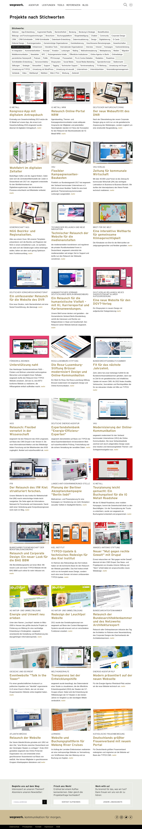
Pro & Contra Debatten (84, 58)
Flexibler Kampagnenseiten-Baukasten (64, 174)
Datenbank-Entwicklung (61, 39)
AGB (58, 827)
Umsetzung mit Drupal (118, 66)
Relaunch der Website (25, 737)
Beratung (72, 32)
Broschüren (50, 36)
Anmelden (44, 802)
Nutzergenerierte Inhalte (57, 54)
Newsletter (35, 54)
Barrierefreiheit (60, 32)
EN (131, 5)
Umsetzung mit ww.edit (65, 69)
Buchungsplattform (64, 36)
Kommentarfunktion (32, 51)
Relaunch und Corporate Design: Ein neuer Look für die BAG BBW (29, 557)
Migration (125, 51)
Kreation (55, 51)
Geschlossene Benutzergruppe (98, 43)
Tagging (56, 66)
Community (104, 36)
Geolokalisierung (77, 43)
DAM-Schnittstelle (42, 39)
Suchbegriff (125, 5)
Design (94, 39)
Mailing (75, 51)
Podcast (37, 58)
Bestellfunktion (103, 32)
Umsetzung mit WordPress (43, 69)
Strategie (26, 66)
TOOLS (64, 5)
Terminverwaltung (87, 66)
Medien (116, 51)
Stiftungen (16, 66)
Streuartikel (36, 66)
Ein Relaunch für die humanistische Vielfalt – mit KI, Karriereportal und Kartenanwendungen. (70, 303)
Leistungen (65, 51)
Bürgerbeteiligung (81, 36)
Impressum (48, 827)
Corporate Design (118, 36)
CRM (14, 39)
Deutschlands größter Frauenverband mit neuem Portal (112, 741)
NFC (43, 54)
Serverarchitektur (41, 62)
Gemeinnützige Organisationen (56, 43)
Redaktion (99, 58)
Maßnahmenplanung (89, 51)
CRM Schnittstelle (26, 39)
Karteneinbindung (122, 47)
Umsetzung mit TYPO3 (21, 69)
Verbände (16, 73)
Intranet (99, 47)
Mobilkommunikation (20, 54)
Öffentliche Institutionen (78, 54)
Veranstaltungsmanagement (117, 69)
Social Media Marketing (85, 62)
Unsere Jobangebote (112, 802)
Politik (45, 58)
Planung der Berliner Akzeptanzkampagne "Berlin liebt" (66, 491)
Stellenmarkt (118, 62)
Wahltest (44, 73)
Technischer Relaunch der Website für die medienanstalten (69, 236)
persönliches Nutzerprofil (21, 58)
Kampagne (108, 47)
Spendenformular (104, 62)
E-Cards (116, 39)
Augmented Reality (44, 32)
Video (24, 73)
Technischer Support (70, 66)
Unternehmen (82, 69)
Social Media (68, 62)
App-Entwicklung (27, 32)
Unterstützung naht (24, 364)
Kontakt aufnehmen (71, 802)
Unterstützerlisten (97, 69)
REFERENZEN (79, 5)
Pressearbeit (67, 58)
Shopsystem (56, 62)
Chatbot (94, 36)
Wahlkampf (33, 73)
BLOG (93, 5)
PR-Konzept (55, 58)
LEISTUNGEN (49, 5)
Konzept (46, 51)
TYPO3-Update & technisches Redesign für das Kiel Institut (69, 555)
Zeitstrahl (75, 73)
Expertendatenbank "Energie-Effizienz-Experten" (65, 431)
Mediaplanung (105, 51)
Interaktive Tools (51, 47)
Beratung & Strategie (87, 32)
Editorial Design (18, 43)
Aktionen (15, 32)
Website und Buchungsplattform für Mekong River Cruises (67, 741)
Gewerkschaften (119, 43)
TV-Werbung (102, 66)
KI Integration (17, 51)
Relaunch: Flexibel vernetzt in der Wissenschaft (23, 431)
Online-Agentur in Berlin (99, 54)
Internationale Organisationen (71, 47)
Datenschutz (14, 827)
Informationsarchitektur (21, 47)
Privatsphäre (27, 827)
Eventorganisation (34, 43)
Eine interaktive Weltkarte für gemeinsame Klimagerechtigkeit (112, 234)
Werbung (65, 73)
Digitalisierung (104, 39)
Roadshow (110, 58)
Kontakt (38, 827)
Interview (89, 47)
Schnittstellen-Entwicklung (22, 62)
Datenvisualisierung (80, 39)
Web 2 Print (54, 73)
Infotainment (37, 47)
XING (132, 817)
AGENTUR (34, 5)
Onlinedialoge (117, 54)
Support (47, 66)
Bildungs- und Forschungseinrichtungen (27, 36)
